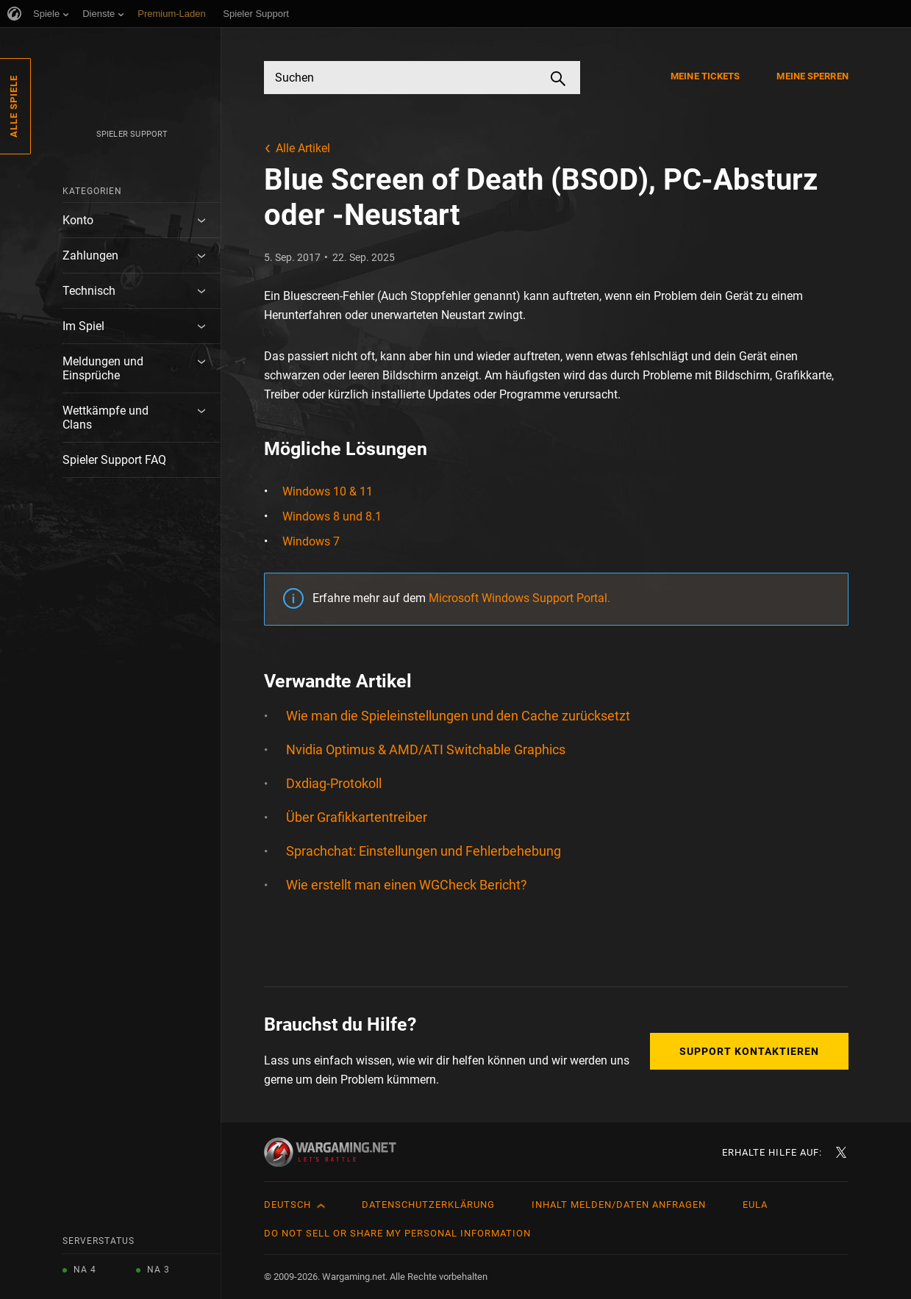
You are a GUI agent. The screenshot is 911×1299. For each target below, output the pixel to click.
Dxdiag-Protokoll (334, 783)
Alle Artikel (303, 148)
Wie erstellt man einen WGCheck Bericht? (406, 884)
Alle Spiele (13, 106)
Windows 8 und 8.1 (332, 516)
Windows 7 (311, 541)
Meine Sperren (812, 76)
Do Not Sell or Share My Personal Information (397, 1233)
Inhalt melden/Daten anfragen (619, 1204)
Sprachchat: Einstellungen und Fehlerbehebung (423, 851)
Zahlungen (90, 255)
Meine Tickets (705, 76)
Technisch (88, 291)
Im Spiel (83, 326)
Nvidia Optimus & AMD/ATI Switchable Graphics (425, 749)
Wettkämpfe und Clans (105, 418)
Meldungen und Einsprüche (102, 368)
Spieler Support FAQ (114, 460)
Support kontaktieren (749, 1051)
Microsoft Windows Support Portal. (519, 598)
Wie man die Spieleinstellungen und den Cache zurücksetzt (458, 715)
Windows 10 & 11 (327, 491)
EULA (755, 1204)
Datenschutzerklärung (428, 1204)
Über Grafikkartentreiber (356, 817)
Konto (77, 220)
